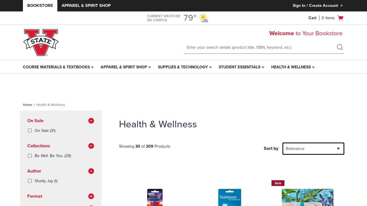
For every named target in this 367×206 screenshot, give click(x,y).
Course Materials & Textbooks (56, 67)
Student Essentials (239, 67)
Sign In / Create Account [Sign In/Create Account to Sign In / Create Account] (318, 5)
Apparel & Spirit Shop (86, 5)
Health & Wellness (291, 67)
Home (27, 105)
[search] (339, 48)
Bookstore (40, 5)
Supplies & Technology (183, 67)
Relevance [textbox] (295, 148)
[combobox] (313, 148)
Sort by (271, 148)
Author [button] (61, 171)
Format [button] (61, 196)
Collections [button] (61, 146)
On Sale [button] (61, 121)
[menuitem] (59, 67)
